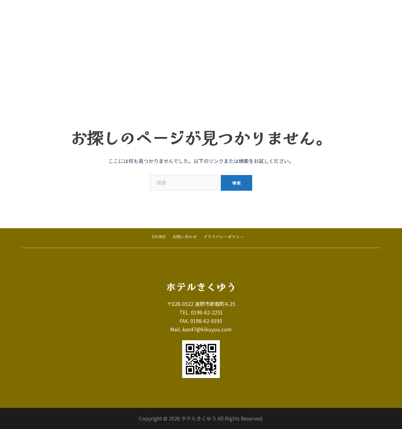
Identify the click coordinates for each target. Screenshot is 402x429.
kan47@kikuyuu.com (207, 329)
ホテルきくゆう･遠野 (68, 13)
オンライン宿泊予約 (363, 13)
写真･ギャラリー (257, 13)
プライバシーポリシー (223, 237)
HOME (189, 13)
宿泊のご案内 (218, 13)
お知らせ (291, 13)
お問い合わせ (322, 13)
